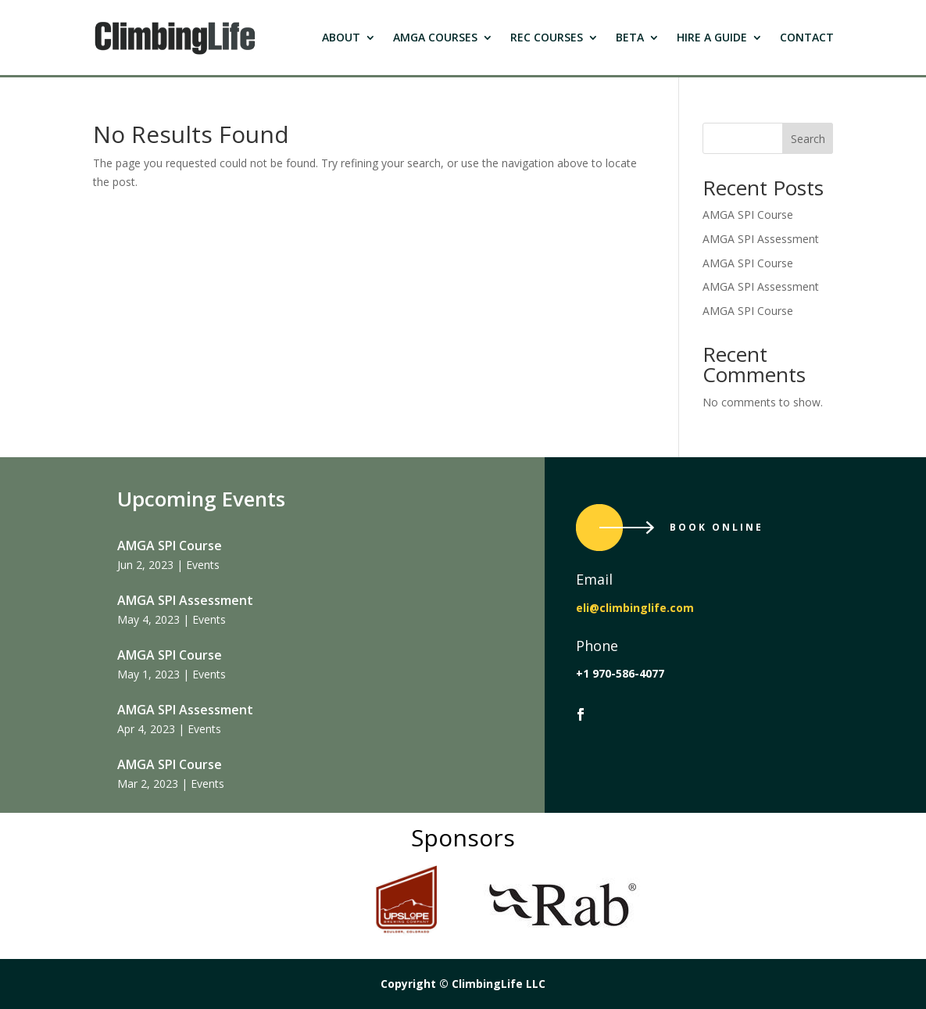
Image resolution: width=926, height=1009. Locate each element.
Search (808, 138)
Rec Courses (546, 37)
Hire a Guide (712, 37)
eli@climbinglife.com (635, 607)
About (341, 37)
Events (203, 564)
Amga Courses (435, 37)
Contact (807, 37)
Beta (630, 37)
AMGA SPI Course (748, 214)
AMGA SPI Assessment (761, 238)
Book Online (716, 527)
